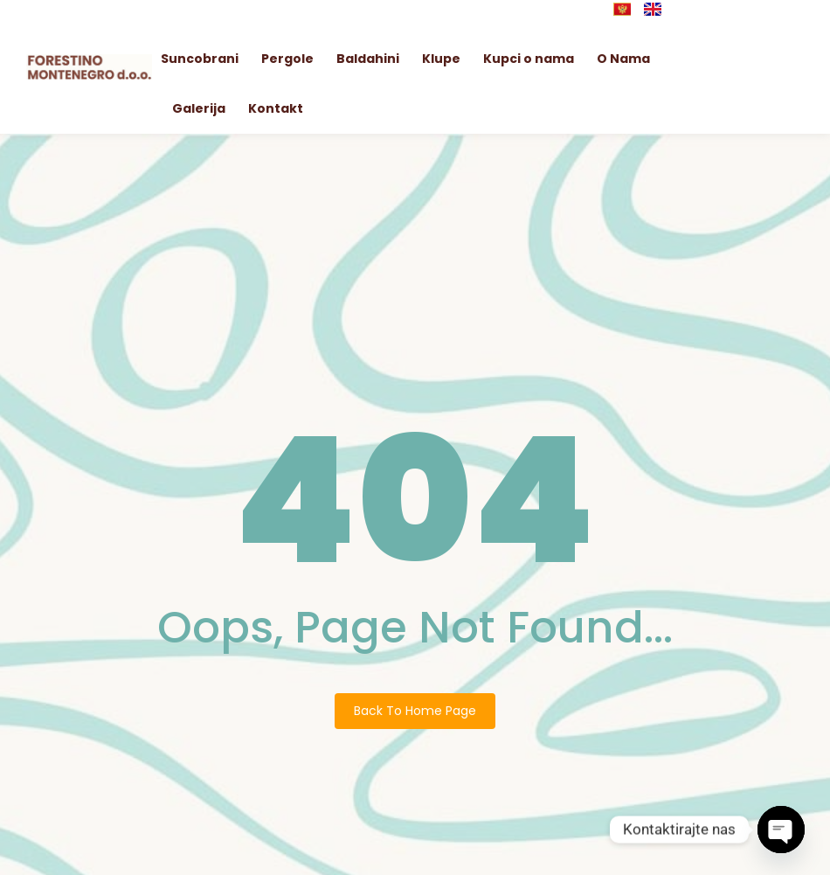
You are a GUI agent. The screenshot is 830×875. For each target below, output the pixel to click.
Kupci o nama (528, 58)
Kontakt (275, 108)
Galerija (198, 108)
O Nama (623, 58)
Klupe (441, 58)
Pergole (287, 58)
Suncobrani (200, 58)
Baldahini (367, 58)
